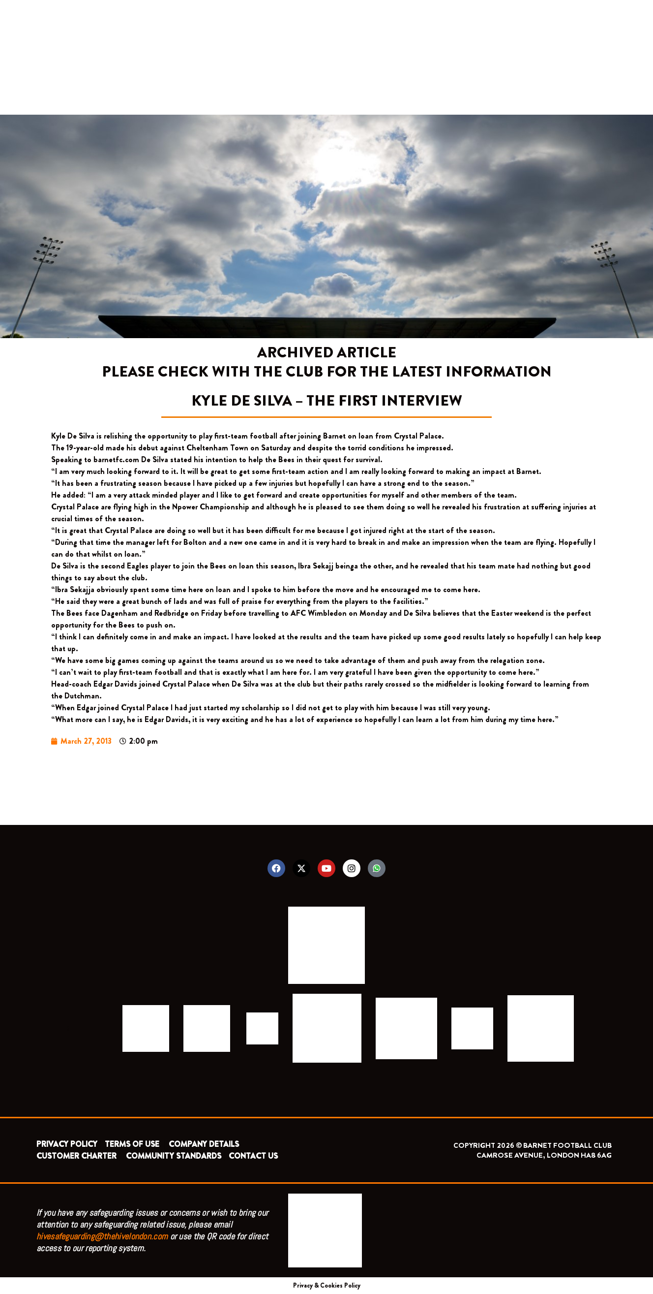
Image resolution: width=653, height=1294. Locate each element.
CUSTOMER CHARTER (76, 1156)
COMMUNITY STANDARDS (173, 1156)
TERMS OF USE (133, 1144)
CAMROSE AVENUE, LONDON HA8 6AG (544, 1155)
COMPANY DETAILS (204, 1144)
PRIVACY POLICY (66, 1144)
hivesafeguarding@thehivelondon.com (102, 1236)
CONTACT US (253, 1156)
